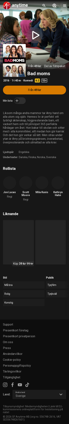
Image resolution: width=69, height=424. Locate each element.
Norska (41, 157)
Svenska (51, 157)
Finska (32, 157)
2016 (6, 80)
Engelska (24, 152)
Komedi (28, 80)
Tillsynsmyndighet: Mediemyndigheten (25, 406)
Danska (23, 157)
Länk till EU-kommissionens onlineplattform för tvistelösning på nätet (33, 409)
